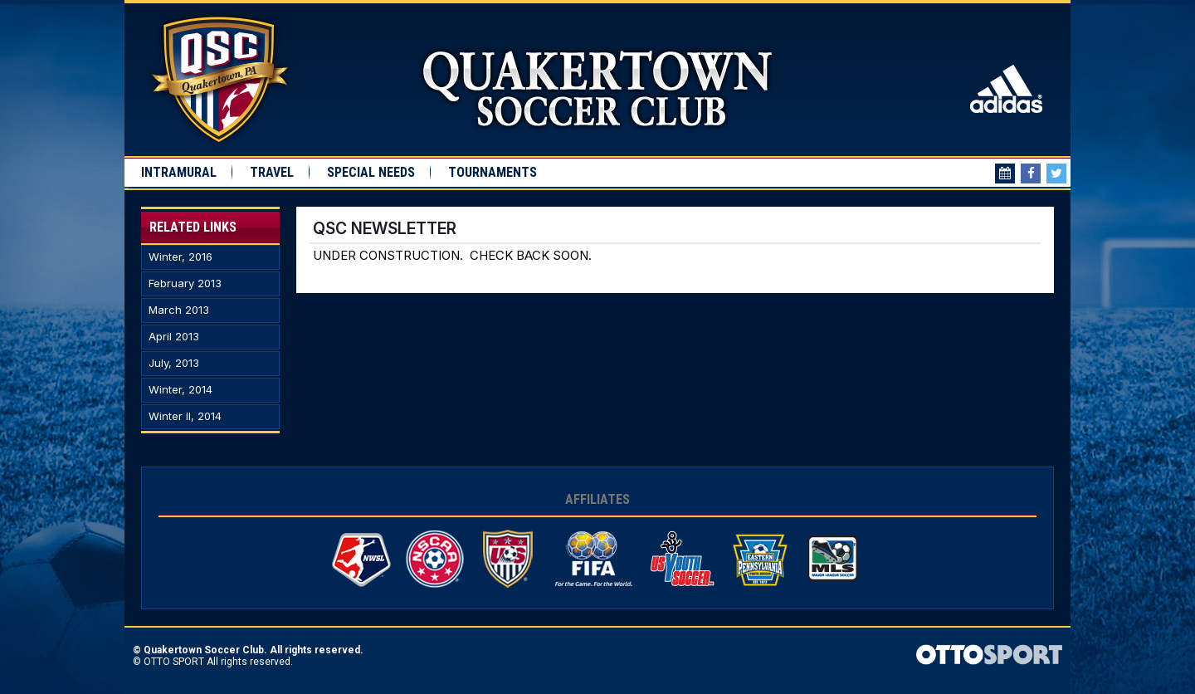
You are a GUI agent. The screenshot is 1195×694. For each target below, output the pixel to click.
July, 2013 (174, 363)
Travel (272, 172)
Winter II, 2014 (185, 416)
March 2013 (179, 310)
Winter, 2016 (180, 257)
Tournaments (492, 172)
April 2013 (174, 336)
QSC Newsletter (384, 228)
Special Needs (371, 172)
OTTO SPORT (174, 661)
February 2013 (185, 283)
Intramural (179, 172)
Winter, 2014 (180, 390)
